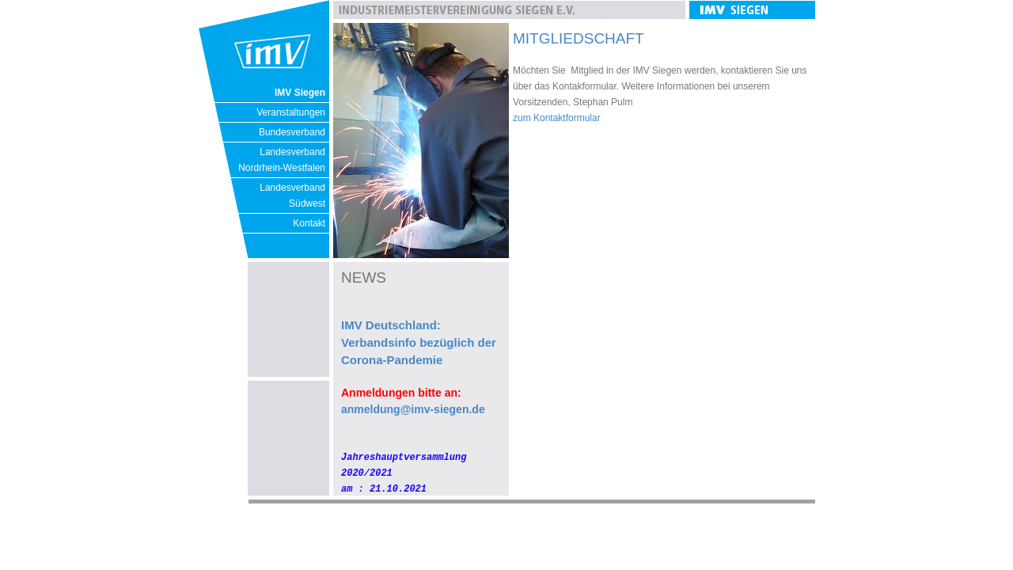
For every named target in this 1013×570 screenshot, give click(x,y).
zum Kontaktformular (557, 118)
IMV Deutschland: (391, 325)
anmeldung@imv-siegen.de (413, 409)
